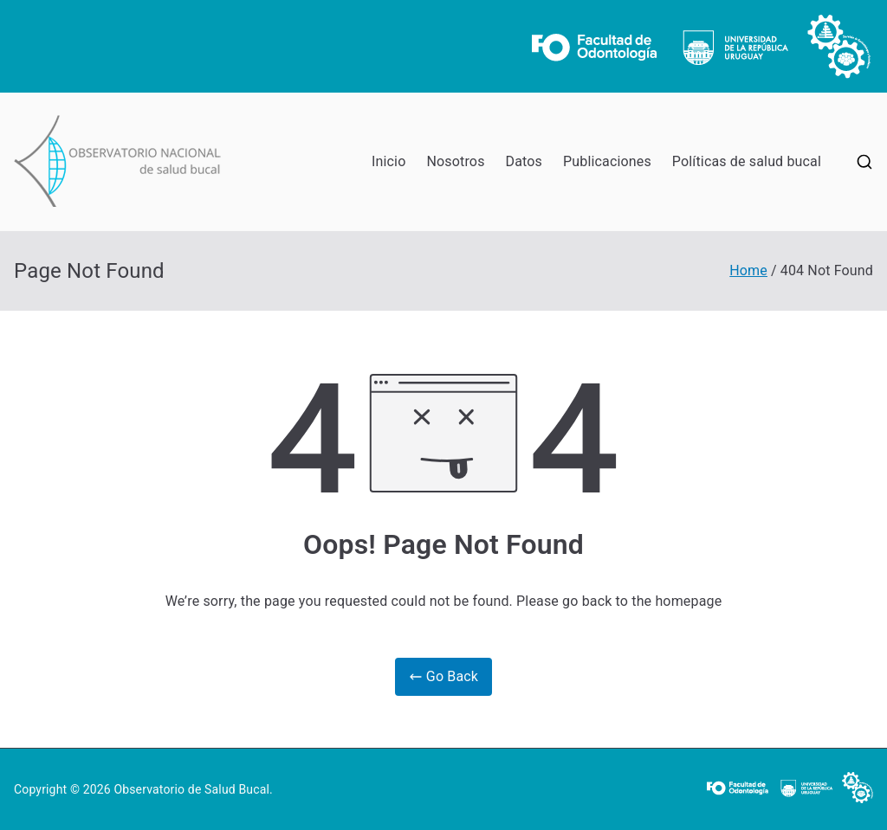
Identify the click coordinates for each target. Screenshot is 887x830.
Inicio (388, 161)
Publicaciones (607, 161)
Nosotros (455, 161)
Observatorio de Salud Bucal (191, 789)
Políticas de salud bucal (746, 161)
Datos (524, 161)
